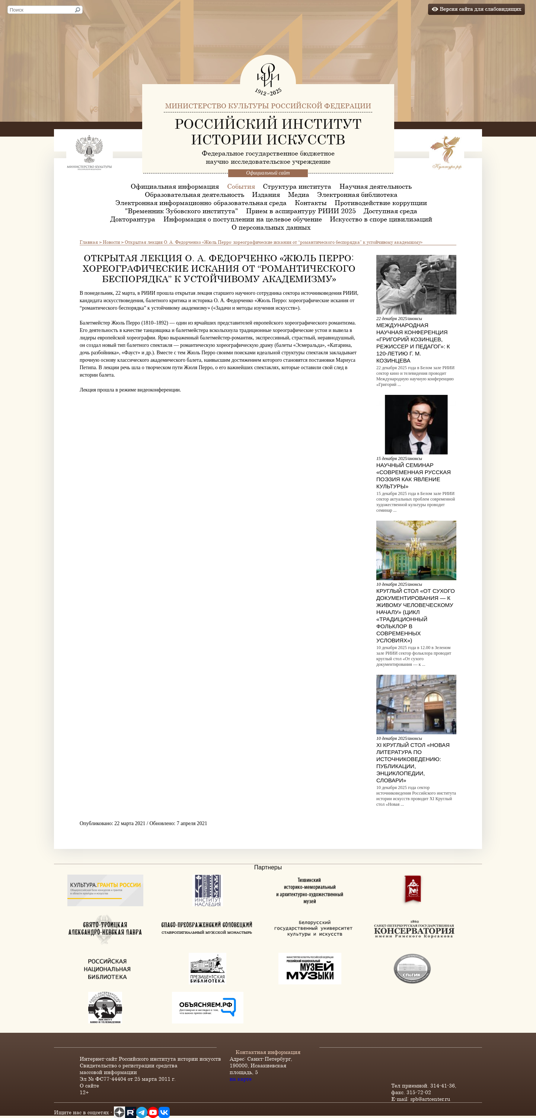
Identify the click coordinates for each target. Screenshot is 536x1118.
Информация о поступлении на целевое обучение (242, 219)
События (241, 186)
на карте (241, 1079)
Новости (111, 242)
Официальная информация (175, 186)
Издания (266, 194)
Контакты (311, 202)
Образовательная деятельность (194, 194)
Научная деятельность (375, 186)
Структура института (297, 186)
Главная (89, 242)
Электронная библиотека (357, 194)
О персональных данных (271, 227)
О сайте (89, 1085)
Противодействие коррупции (381, 202)
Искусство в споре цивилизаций (381, 219)
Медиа (298, 194)
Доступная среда (390, 211)
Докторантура (132, 219)
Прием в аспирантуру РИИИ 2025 (301, 211)
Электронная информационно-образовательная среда (201, 202)
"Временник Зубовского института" (181, 211)
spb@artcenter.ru (430, 1099)
